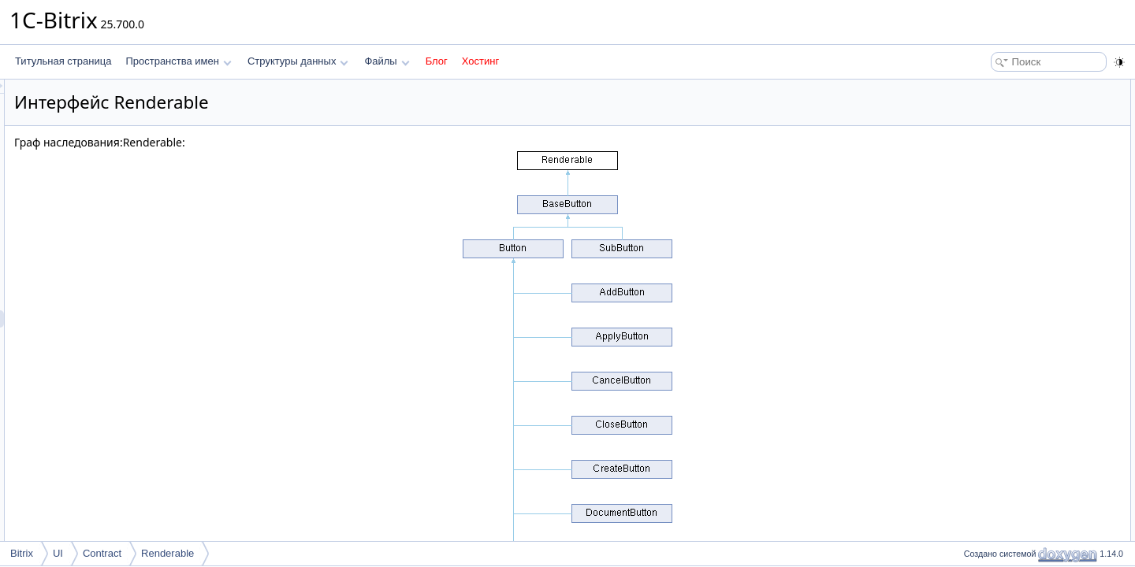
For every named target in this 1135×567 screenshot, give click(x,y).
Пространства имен (178, 61)
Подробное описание (1005, 122)
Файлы (386, 61)
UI (58, 553)
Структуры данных (297, 61)
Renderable (167, 553)
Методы (976, 140)
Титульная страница (63, 61)
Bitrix (21, 553)
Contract (102, 553)
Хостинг (480, 61)
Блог (437, 61)
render (985, 105)
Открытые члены (996, 88)
